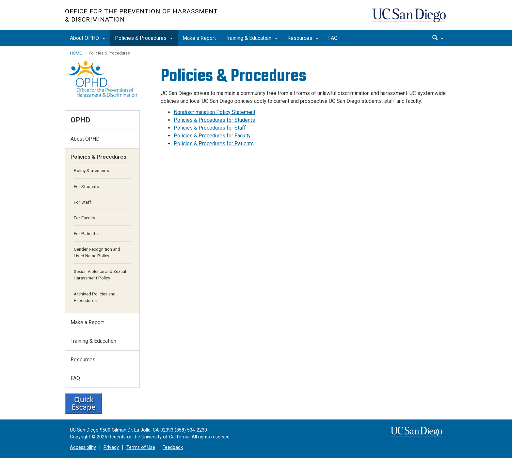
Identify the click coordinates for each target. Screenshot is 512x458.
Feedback (173, 447)
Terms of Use (140, 447)
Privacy (111, 447)
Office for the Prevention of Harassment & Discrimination (141, 15)
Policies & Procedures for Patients (214, 143)
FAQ (333, 38)
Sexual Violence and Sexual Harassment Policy (100, 274)
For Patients (86, 233)
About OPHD (87, 38)
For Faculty (84, 217)
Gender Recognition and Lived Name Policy (97, 252)
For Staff (82, 202)
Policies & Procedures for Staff (210, 128)
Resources (302, 38)
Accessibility (83, 447)
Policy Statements (91, 170)
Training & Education (252, 38)
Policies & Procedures (144, 38)
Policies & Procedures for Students (215, 120)
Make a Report (199, 38)
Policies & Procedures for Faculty (212, 136)
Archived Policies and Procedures (95, 297)
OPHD (80, 120)
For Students (86, 186)
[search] (438, 38)
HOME (76, 53)
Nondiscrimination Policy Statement (214, 112)
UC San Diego (409, 18)
